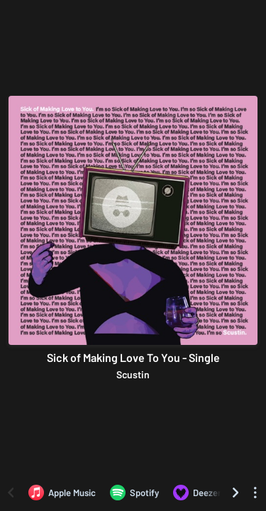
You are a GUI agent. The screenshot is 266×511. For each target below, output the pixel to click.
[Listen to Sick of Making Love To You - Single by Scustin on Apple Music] (62, 492)
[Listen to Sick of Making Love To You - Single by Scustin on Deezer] (197, 492)
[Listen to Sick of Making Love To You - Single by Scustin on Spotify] (134, 492)
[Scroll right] (235, 492)
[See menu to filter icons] (255, 492)
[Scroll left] (10, 492)
